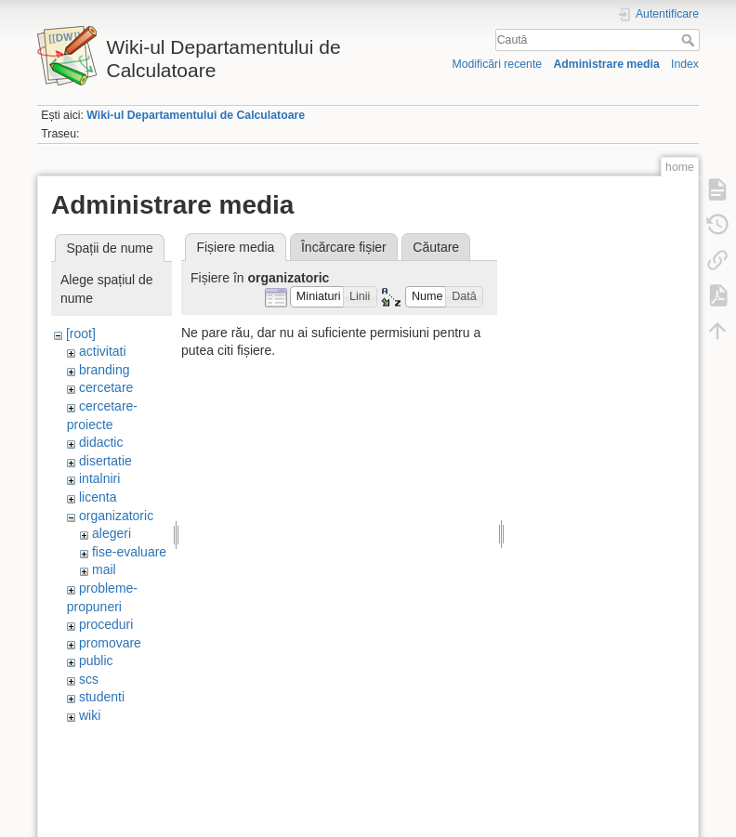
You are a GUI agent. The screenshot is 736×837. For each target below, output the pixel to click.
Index (685, 64)
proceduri (106, 624)
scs (89, 679)
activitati (102, 351)
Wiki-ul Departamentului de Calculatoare (195, 115)
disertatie (105, 460)
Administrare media (606, 64)
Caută (690, 39)
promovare (110, 642)
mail (104, 569)
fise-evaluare (129, 551)
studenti (102, 696)
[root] (81, 333)
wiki (89, 715)
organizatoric (116, 515)
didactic (101, 442)
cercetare (106, 387)
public (96, 660)
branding (104, 369)
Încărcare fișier (344, 247)
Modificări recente (497, 64)
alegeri (111, 533)
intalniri (99, 478)
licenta (97, 497)
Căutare (436, 247)
